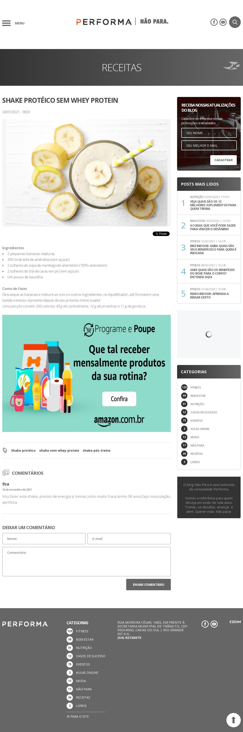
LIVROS (195, 462)
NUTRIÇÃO (197, 404)
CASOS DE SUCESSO (204, 412)
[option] (86, 182)
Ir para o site (78, 716)
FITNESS (196, 387)
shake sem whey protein (59, 450)
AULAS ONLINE (200, 429)
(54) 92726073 (129, 637)
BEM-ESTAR (198, 396)
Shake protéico (23, 450)
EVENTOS (197, 421)
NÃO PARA (197, 445)
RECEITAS (197, 454)
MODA (195, 437)
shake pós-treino (97, 450)
